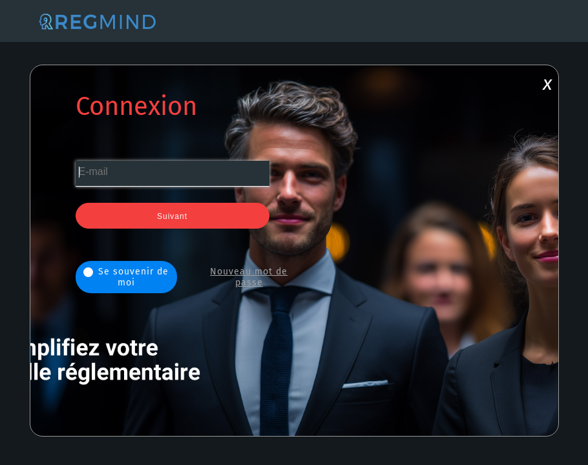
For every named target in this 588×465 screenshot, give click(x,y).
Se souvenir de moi (126, 277)
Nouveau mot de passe (249, 277)
